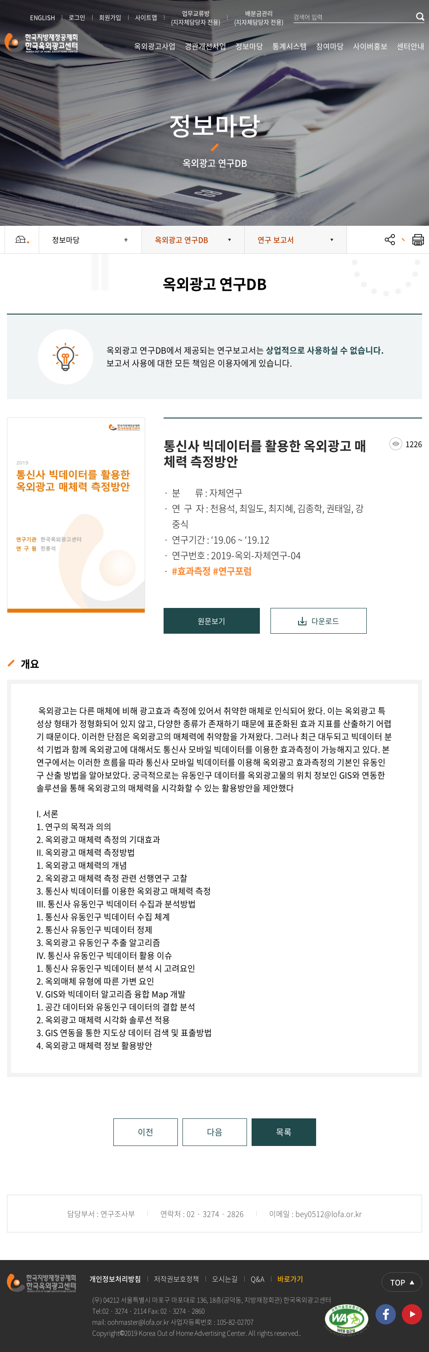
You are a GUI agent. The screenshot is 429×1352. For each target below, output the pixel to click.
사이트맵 (146, 17)
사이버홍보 (370, 46)
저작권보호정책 (176, 1279)
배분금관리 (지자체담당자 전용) (258, 17)
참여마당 (330, 46)
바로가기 (290, 1279)
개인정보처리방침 (115, 1279)
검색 (420, 16)
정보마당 (249, 46)
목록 (284, 1132)
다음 (215, 1132)
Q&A (257, 1279)
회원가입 (110, 17)
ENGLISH (42, 17)
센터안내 (410, 46)
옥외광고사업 (155, 46)
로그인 (77, 17)
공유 (389, 239)
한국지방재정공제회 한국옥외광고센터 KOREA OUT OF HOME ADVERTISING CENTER (41, 43)
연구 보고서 (276, 239)
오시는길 (225, 1279)
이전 (145, 1132)
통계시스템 (289, 46)
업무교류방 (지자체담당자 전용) (195, 17)
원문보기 (211, 620)
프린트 (412, 239)
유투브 (412, 1314)
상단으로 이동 (402, 1282)
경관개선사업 (205, 46)
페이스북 (386, 1314)
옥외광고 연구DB (181, 239)
